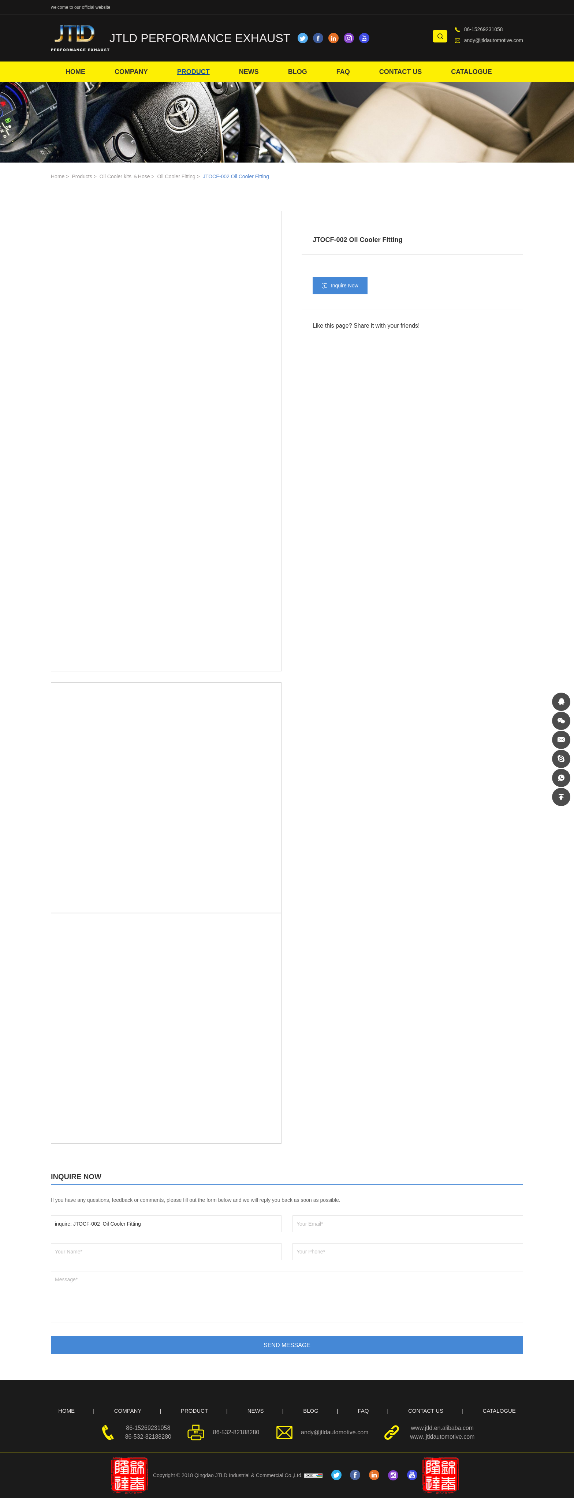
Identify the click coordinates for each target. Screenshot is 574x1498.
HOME (75, 71)
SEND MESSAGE (287, 1345)
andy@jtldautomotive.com (493, 40)
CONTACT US (400, 71)
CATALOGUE (471, 71)
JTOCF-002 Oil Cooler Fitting (236, 176)
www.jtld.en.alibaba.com (442, 1428)
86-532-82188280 (148, 1437)
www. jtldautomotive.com (442, 1437)
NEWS (249, 71)
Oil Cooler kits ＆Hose (125, 176)
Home (57, 176)
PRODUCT (193, 71)
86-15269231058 (483, 29)
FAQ (343, 71)
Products (82, 176)
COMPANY (131, 71)
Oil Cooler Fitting (176, 176)
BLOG (297, 71)
